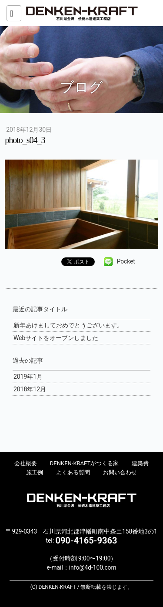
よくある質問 (73, 472)
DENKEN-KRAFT (81, 13)
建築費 (140, 463)
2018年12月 (29, 389)
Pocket (126, 261)
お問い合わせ (120, 472)
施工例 (34, 472)
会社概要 (25, 463)
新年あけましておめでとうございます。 (68, 325)
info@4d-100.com (92, 567)
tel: (81, 540)
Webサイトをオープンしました (56, 337)
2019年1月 (28, 376)
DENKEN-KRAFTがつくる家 (84, 463)
